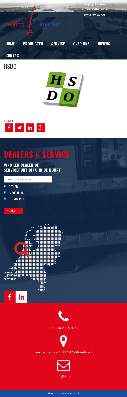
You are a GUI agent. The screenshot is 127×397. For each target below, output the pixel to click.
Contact (13, 55)
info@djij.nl (63, 376)
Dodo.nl (74, 393)
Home (10, 44)
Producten (33, 44)
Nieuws (104, 44)
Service (58, 44)
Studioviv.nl (60, 393)
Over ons (81, 44)
